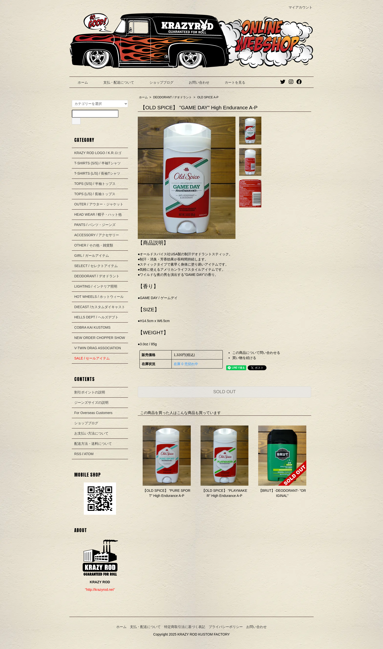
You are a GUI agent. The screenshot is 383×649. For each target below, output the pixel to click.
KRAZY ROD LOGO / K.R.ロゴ (97, 153)
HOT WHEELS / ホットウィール (99, 297)
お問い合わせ (195, 82)
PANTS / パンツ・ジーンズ (95, 225)
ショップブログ (157, 82)
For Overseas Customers (93, 413)
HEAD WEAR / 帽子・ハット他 (98, 214)
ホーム (79, 82)
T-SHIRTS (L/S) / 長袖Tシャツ (97, 173)
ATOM (89, 454)
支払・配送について (115, 82)
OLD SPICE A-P (208, 97)
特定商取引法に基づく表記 (184, 627)
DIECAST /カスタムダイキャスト (99, 307)
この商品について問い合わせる (256, 353)
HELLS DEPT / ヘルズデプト (96, 317)
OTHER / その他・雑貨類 (93, 245)
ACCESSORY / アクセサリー (96, 235)
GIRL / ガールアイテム (91, 255)
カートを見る (231, 82)
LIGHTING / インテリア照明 (95, 286)
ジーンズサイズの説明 (91, 402)
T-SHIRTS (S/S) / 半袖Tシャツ (97, 163)
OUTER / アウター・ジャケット (98, 204)
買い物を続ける (244, 358)
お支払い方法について (91, 433)
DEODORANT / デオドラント (172, 97)
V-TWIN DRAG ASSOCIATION (97, 348)
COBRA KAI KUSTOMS (92, 327)
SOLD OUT (224, 391)
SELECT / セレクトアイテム (96, 266)
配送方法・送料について (93, 444)
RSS (77, 454)
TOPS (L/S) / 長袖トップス (94, 194)
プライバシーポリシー (226, 627)
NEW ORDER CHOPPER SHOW (99, 338)
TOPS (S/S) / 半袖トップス (95, 184)
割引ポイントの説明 (89, 392)
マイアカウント (297, 7)
